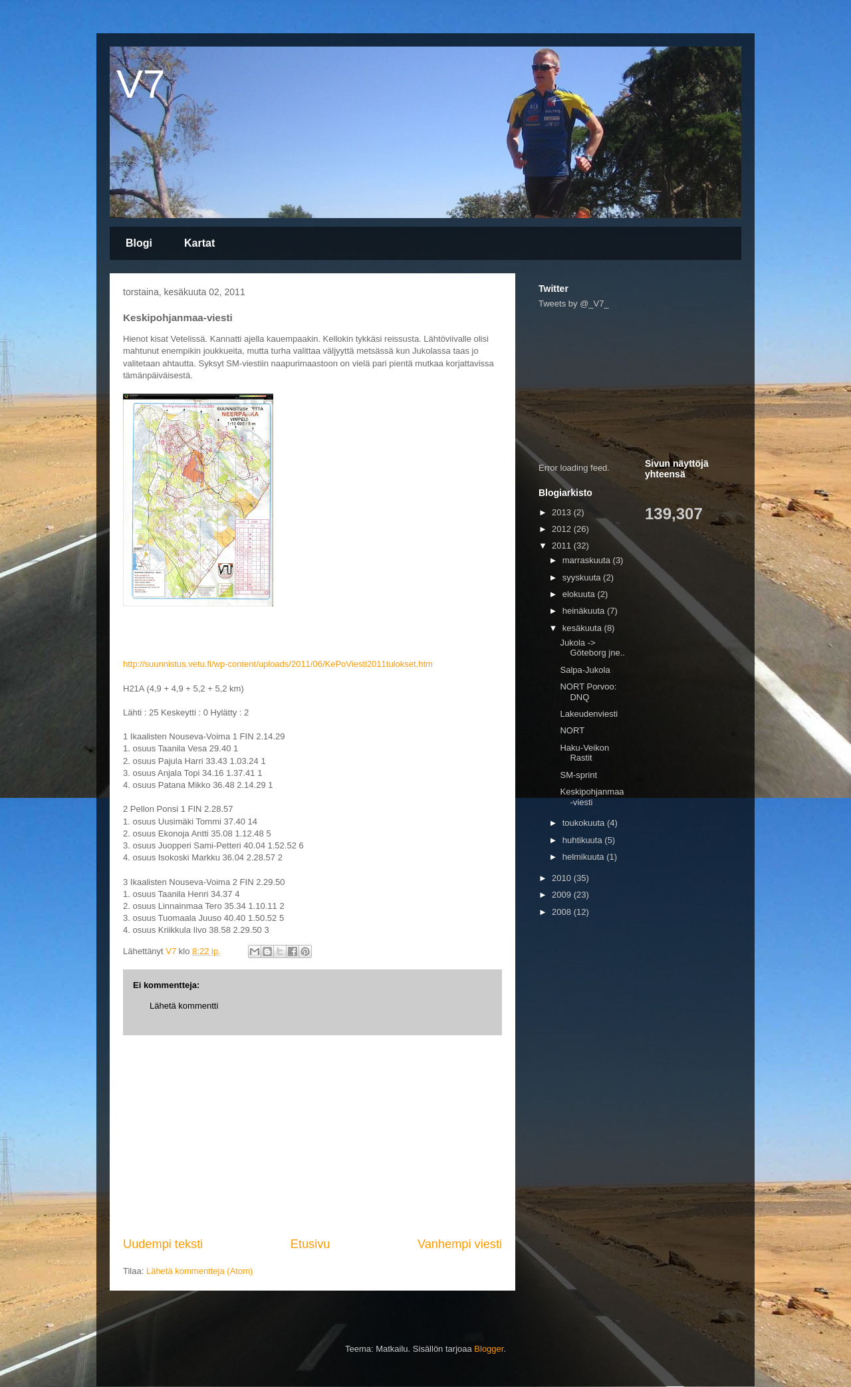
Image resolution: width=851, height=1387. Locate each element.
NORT (572, 730)
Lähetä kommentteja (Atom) (199, 1271)
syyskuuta (582, 577)
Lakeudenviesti (589, 714)
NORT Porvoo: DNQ (588, 692)
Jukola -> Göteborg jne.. (592, 648)
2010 (563, 878)
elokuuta (580, 594)
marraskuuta (587, 560)
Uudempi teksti (163, 1244)
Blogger (488, 1349)
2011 (563, 546)
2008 (563, 912)
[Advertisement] (312, 1136)
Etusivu (310, 1244)
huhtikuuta (583, 840)
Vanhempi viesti (460, 1244)
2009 (563, 895)
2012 (563, 529)
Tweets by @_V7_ (574, 304)
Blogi (139, 243)
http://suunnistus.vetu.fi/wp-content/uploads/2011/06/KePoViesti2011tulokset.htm (278, 664)
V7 (140, 84)
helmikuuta (584, 857)
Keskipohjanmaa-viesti (592, 797)
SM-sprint (578, 775)
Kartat (199, 243)
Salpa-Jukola (585, 670)
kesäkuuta (583, 628)
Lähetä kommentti (184, 1006)
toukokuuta (584, 823)
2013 (563, 512)
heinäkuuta (584, 611)
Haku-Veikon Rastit (584, 753)
